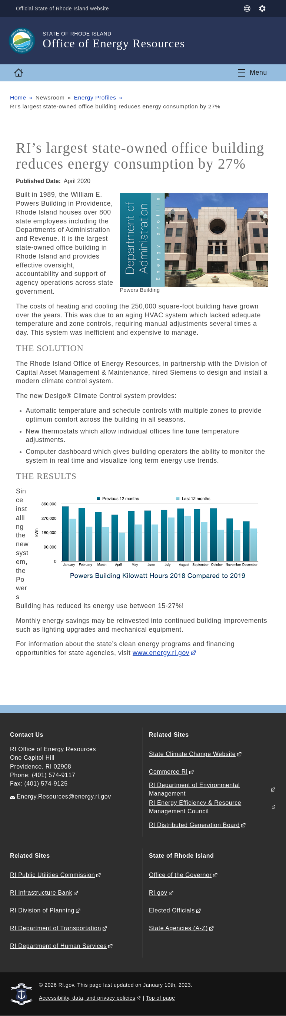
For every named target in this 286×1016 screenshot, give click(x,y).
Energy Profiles (95, 97)
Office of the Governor (180, 875)
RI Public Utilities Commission (52, 875)
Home (18, 97)
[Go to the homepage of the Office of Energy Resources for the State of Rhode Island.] (26, 40)
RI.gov (158, 893)
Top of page (160, 998)
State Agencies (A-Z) (178, 928)
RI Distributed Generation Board (194, 825)
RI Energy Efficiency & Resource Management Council (195, 807)
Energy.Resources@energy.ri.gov (64, 796)
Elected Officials (172, 910)
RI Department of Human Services (58, 946)
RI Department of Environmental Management (194, 789)
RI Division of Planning (42, 910)
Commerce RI (168, 772)
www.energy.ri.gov (161, 652)
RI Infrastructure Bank (41, 893)
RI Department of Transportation (55, 928)
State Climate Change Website (192, 754)
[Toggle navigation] (252, 73)
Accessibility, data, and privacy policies (87, 998)
